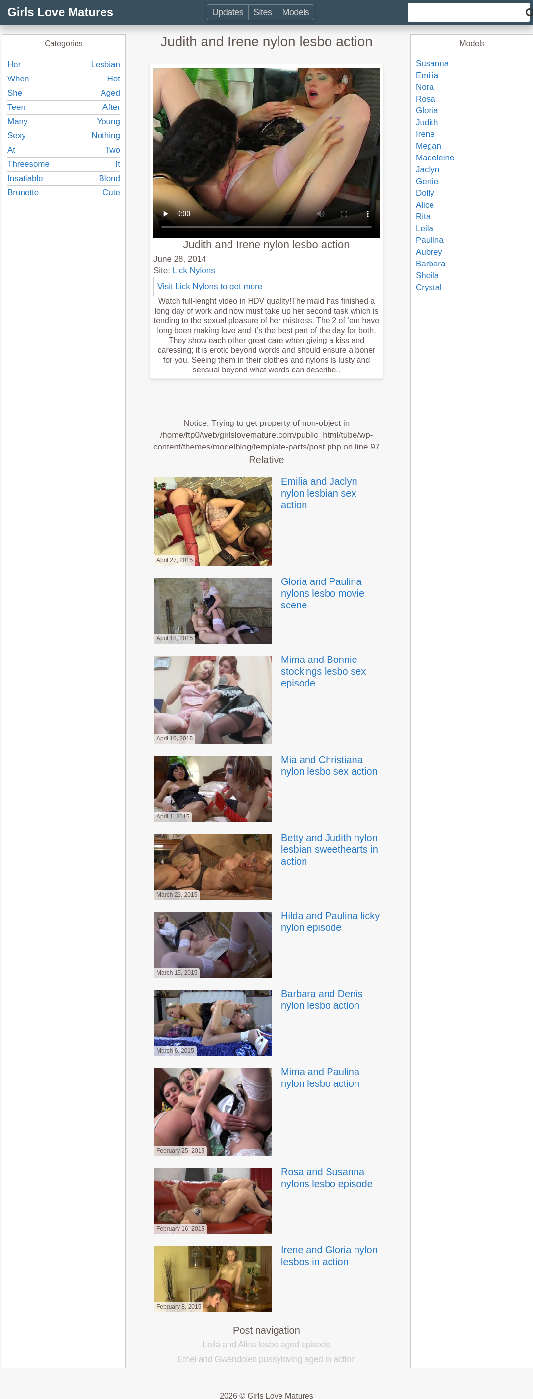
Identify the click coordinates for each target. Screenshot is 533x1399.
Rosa (425, 99)
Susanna (432, 63)
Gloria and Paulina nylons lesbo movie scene (258, 593)
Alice (425, 205)
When (18, 78)
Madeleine (435, 157)
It (118, 164)
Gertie (427, 181)
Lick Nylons (194, 270)
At (11, 150)
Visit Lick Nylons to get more (209, 286)
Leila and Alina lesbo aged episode (266, 1344)
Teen (16, 107)
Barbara (430, 263)
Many (17, 121)
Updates (227, 12)
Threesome (28, 164)
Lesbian (105, 64)
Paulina (430, 240)
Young (108, 121)
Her (14, 64)
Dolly (425, 193)
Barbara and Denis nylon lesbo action (257, 999)
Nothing (105, 135)
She (14, 93)
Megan (428, 146)
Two (112, 150)
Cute (111, 192)
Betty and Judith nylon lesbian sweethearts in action (265, 849)
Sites (263, 12)
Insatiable (25, 178)
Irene (425, 134)
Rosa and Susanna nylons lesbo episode (262, 1177)
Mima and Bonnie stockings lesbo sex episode (259, 671)
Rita (423, 216)
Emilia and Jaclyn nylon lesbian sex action (254, 493)
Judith (427, 122)
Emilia (427, 75)
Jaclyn (427, 169)
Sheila (427, 275)
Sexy (16, 135)
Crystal (429, 287)
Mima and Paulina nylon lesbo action (255, 1077)
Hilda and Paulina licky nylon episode (266, 921)
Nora (425, 87)
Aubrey (429, 252)
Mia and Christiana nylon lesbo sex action (265, 765)
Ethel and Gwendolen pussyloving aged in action (266, 1359)
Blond (109, 178)
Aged (110, 93)
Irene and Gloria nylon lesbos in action (265, 1255)
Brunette (23, 192)
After (111, 107)
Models (295, 12)
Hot (113, 78)
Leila (424, 228)
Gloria (427, 110)
